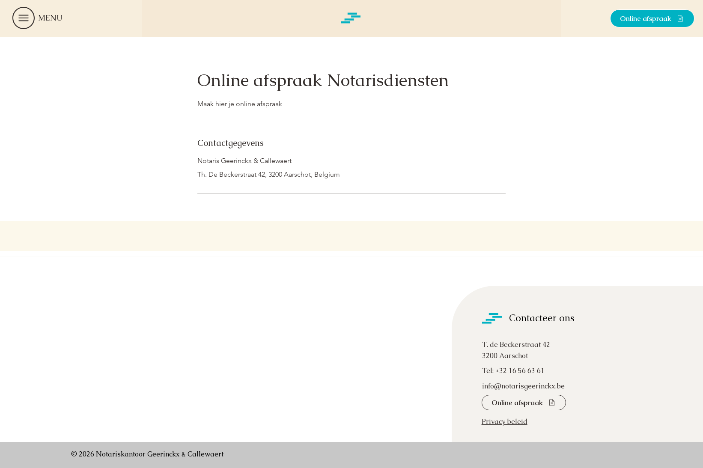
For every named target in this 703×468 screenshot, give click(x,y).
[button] (23, 18)
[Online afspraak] (652, 18)
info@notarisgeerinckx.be (523, 386)
